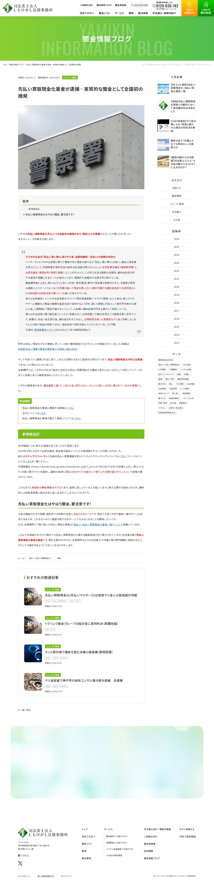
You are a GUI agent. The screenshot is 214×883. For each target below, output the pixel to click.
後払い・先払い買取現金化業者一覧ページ (96, 524)
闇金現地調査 (183, 379)
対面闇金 (173, 369)
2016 (176, 318)
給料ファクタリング (166, 374)
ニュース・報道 (176, 203)
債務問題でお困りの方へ (117, 842)
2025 (176, 246)
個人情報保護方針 (46, 876)
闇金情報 (176, 195)
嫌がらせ (162, 398)
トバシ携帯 (184, 388)
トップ (85, 829)
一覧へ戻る (24, 709)
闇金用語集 (120, 5)
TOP (5, 64)
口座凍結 (162, 388)
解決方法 (162, 384)
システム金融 (185, 369)
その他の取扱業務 (114, 855)
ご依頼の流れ (86, 5)
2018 (176, 302)
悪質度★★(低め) (165, 360)
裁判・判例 (170, 379)
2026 (176, 238)
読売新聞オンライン (44, 329)
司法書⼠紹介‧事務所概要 (157, 829)
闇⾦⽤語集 (150, 843)
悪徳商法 (183, 403)
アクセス (23, 855)
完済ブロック (163, 393)
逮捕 (59, 558)
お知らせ (176, 187)
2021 (176, 278)
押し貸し (175, 393)
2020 (176, 286)
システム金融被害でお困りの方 (119, 849)
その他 (176, 219)
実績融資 (186, 393)
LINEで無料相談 (206, 8)
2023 (176, 262)
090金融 (187, 364)
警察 (160, 379)
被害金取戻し (174, 398)
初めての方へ (87, 13)
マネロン (162, 408)
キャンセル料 (188, 398)
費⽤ (84, 851)
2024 (176, 254)
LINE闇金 (162, 369)
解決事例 (143, 13)
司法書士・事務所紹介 (164, 13)
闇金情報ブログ (104, 5)
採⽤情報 (148, 851)
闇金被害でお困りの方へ (117, 836)
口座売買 (173, 388)
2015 (176, 326)
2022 (176, 270)
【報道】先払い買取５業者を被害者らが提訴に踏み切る (47, 349)
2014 (176, 334)
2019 (176, 294)
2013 (176, 342)
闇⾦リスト (87, 843)
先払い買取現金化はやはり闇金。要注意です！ (49, 214)
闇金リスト (104, 13)
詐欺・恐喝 (162, 403)
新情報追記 (34, 208)
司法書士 (176, 211)
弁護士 (187, 374)
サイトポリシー (24, 876)
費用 (131, 13)
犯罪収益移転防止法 (166, 412)
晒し (171, 384)
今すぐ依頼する (190, 8)
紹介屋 (173, 403)
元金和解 (190, 384)
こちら (69, 408)
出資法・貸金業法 (176, 408)
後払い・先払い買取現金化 (40, 558)
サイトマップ (66, 876)
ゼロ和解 (180, 384)
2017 (176, 310)
